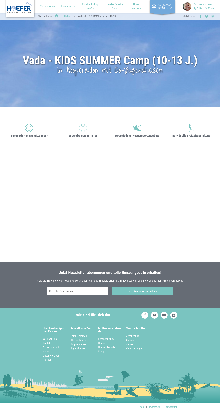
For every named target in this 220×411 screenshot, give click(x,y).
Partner (47, 359)
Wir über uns (50, 339)
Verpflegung (132, 336)
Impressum (154, 407)
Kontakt (47, 343)
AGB (142, 407)
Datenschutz (171, 407)
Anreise (130, 340)
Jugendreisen (67, 6)
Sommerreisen (48, 6)
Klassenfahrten (78, 340)
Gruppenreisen (78, 344)
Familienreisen (78, 336)
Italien (67, 16)
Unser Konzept (51, 355)
